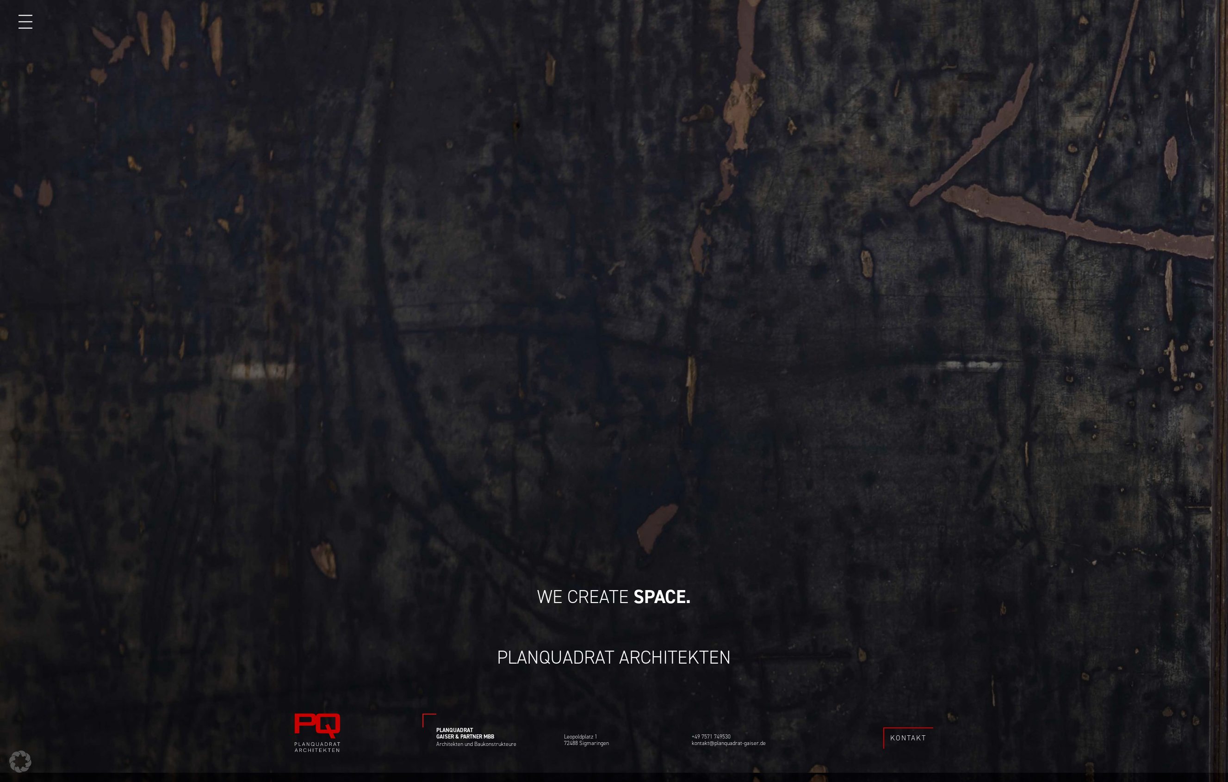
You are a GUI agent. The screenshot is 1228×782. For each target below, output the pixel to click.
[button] (20, 761)
